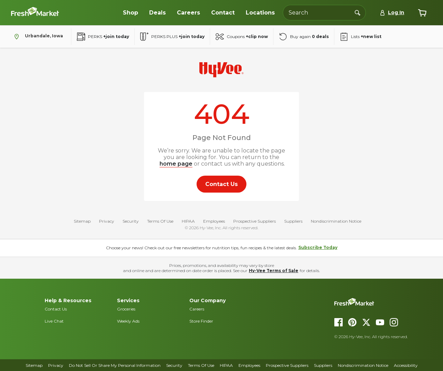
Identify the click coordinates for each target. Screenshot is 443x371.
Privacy (106, 221)
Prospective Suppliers (254, 221)
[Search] (357, 12)
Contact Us (56, 309)
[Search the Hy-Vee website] (324, 12)
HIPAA (188, 221)
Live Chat (54, 321)
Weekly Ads (128, 321)
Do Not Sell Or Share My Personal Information (115, 365)
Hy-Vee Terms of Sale (273, 270)
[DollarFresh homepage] (384, 302)
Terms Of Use (160, 221)
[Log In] (392, 13)
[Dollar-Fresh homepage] (63, 13)
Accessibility (406, 365)
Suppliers (293, 221)
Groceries (126, 309)
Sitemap (82, 221)
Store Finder (201, 321)
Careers (196, 309)
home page (176, 163)
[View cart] (422, 13)
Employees (214, 221)
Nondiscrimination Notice (336, 221)
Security (131, 221)
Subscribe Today (317, 247)
